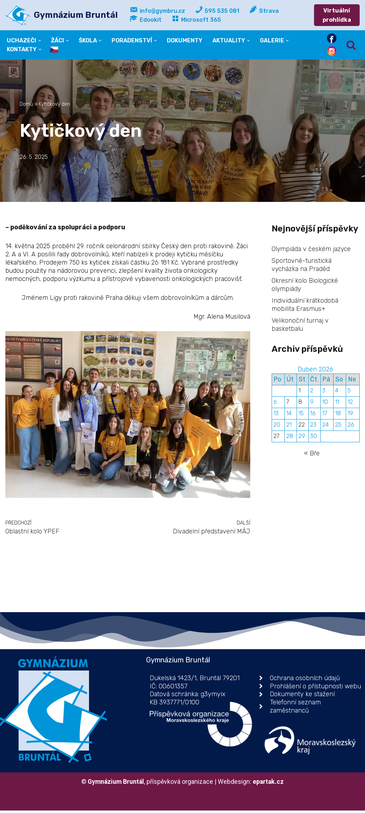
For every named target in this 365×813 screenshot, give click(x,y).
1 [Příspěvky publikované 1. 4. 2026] (300, 393)
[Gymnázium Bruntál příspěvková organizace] (61, 15)
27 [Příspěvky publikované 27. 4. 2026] (276, 439)
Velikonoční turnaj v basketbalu (300, 326)
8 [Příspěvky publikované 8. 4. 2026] (300, 404)
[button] (39, 40)
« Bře (312, 456)
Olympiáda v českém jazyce (311, 249)
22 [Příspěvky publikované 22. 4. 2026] (302, 427)
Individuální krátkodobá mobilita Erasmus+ (305, 306)
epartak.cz (269, 784)
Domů (26, 104)
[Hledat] (351, 45)
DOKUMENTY (186, 40)
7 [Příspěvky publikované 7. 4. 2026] (288, 404)
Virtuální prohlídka (337, 15)
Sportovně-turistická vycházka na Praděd (302, 265)
